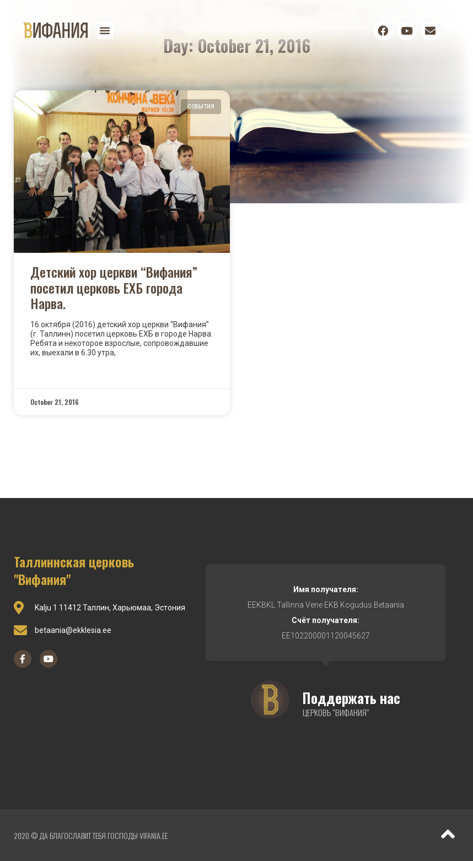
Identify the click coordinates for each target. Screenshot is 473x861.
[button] (104, 30)
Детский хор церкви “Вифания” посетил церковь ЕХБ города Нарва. (113, 287)
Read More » (54, 371)
